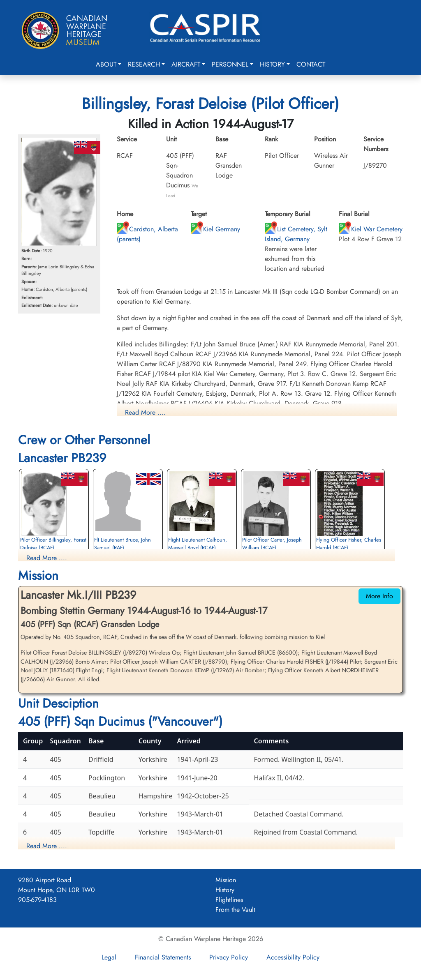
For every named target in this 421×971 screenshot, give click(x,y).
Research (144, 64)
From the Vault (235, 909)
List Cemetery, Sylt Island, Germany (296, 234)
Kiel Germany (215, 229)
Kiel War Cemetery (370, 229)
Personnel (230, 64)
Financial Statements (163, 957)
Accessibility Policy (292, 957)
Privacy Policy (228, 957)
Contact (310, 64)
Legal (109, 957)
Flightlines (229, 899)
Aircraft (185, 64)
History (272, 64)
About (106, 64)
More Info (379, 596)
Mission (225, 880)
